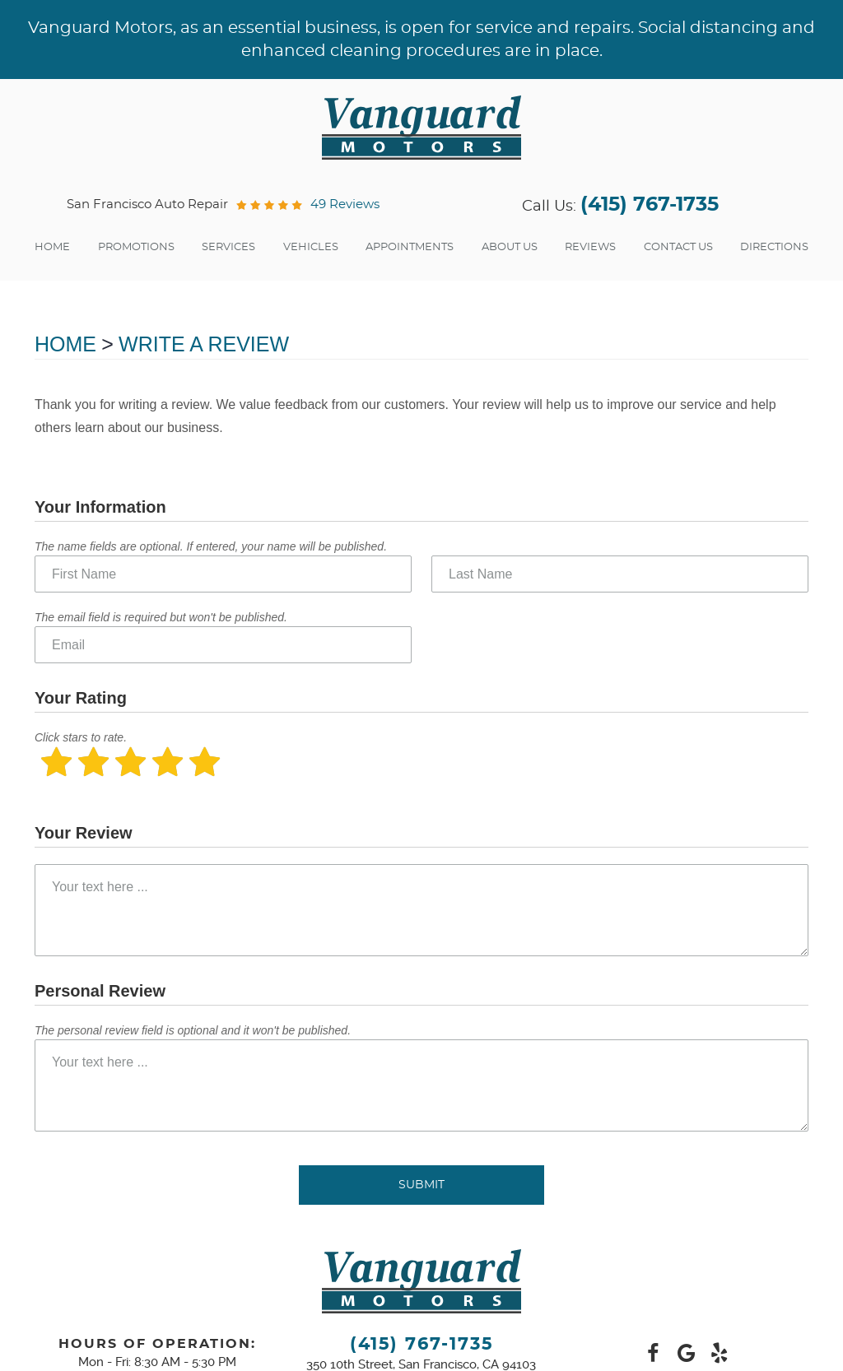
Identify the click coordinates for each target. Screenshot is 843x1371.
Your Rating (81, 698)
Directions (774, 247)
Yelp (718, 1353)
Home (52, 247)
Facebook (652, 1353)
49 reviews (345, 204)
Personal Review (100, 991)
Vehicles (310, 247)
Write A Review (204, 344)
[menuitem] (52, 248)
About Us (510, 247)
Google (685, 1353)
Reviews (590, 247)
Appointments (410, 247)
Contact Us (678, 247)
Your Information (100, 507)
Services (228, 247)
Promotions (136, 247)
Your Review (84, 833)
